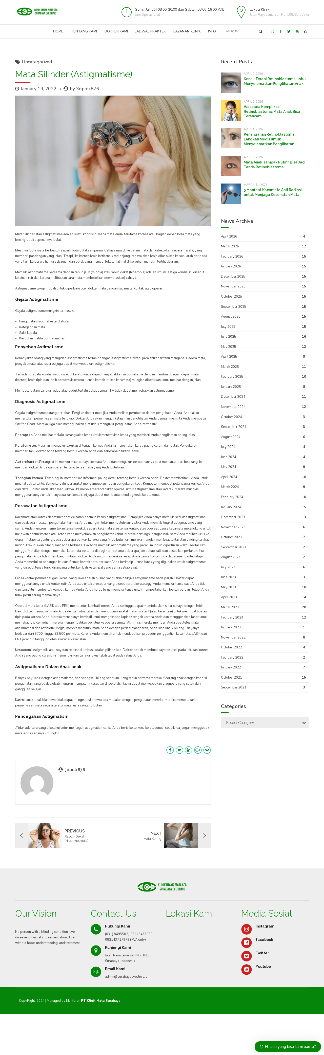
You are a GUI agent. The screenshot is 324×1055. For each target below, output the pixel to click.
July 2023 (228, 567)
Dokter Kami (116, 31)
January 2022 (231, 667)
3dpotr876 (74, 769)
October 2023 (231, 537)
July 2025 (228, 326)
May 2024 (228, 467)
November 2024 (233, 407)
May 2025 (228, 346)
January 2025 (231, 387)
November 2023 (233, 527)
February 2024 (232, 497)
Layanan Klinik (186, 31)
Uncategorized (37, 62)
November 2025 (233, 286)
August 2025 (230, 316)
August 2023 (230, 557)
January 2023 (231, 627)
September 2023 (233, 547)
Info (212, 31)
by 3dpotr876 (84, 89)
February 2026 (232, 256)
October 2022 (231, 647)
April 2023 (229, 597)
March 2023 (230, 607)
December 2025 (233, 276)
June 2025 (228, 336)
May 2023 (228, 587)
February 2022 (232, 657)
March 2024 (230, 487)
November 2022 (233, 637)
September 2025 (233, 306)
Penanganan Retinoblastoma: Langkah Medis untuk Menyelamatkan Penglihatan (270, 139)
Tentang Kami (84, 31)
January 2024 (231, 507)
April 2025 (229, 356)
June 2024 (228, 457)
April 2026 (229, 236)
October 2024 (231, 417)
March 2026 (230, 246)
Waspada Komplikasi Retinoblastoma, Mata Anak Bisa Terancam (272, 111)
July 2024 (228, 447)
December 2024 (233, 396)
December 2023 (233, 517)
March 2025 (230, 367)
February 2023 (232, 617)
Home (58, 31)
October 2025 (231, 296)
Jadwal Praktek (150, 31)
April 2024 (229, 477)
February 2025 (232, 376)
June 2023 (228, 577)
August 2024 (230, 437)
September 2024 (233, 427)
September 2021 (233, 687)
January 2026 (231, 266)
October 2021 (231, 677)
